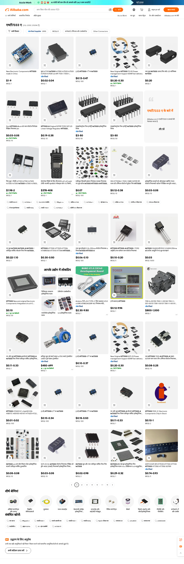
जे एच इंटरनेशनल (13, 208)
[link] (180, 539)
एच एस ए (11, 521)
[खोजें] (118, 10)
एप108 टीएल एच (153, 202)
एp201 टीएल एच (102, 521)
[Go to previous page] (71, 485)
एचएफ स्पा (145, 521)
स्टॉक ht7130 (73, 202)
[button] (110, 9)
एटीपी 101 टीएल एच (75, 208)
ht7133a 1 (58, 208)
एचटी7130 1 (71, 521)
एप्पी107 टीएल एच (135, 202)
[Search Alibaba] (72, 9)
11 (107, 485)
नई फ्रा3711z (103, 202)
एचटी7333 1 (39, 521)
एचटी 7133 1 (44, 208)
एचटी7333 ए (12, 202)
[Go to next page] (112, 485)
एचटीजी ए (11, 526)
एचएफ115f (118, 521)
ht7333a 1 (26, 202)
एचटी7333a (86, 521)
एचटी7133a (29, 208)
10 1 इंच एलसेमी (41, 526)
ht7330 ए (56, 526)
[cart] (142, 10)
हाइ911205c (25, 526)
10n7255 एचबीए (42, 202)
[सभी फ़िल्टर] (13, 31)
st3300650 (160, 521)
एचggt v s (58, 202)
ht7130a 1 (88, 202)
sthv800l (131, 521)
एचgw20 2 (24, 521)
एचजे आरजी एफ (55, 521)
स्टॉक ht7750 (118, 202)
